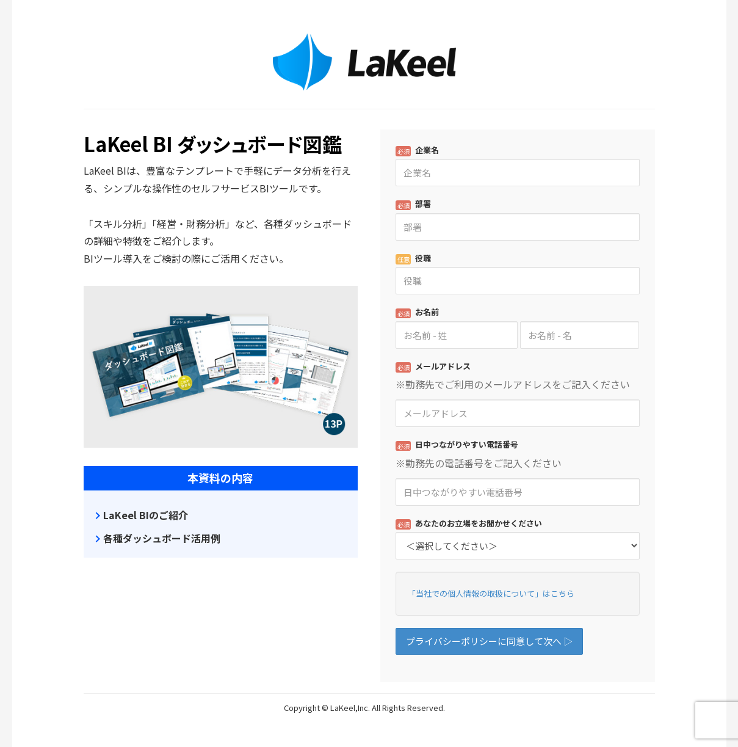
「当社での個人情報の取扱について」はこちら (491, 593)
